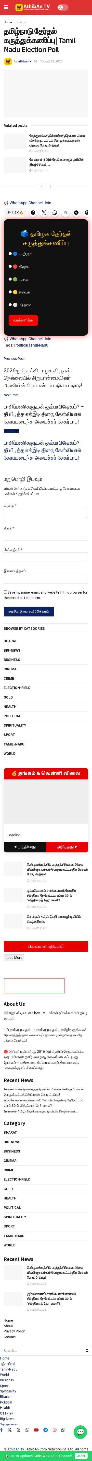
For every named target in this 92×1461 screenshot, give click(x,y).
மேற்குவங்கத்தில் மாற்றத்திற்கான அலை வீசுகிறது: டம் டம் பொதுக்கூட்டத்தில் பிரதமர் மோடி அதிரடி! (57, 140)
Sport (9, 735)
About (8, 1326)
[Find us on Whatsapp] (27, 1430)
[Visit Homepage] (33, 7)
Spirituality (15, 725)
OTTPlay (6, 1413)
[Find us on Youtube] (36, 1430)
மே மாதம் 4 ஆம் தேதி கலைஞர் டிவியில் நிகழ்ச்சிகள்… (41, 1111)
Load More (14, 958)
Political (21, 22)
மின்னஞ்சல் (13, 550)
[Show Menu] (6, 7)
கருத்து (10, 505)
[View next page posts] (50, 186)
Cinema (10, 669)
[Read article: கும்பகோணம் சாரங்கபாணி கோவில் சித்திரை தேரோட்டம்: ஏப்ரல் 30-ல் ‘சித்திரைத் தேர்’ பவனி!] (13, 895)
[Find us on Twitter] (9, 1430)
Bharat (10, 641)
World (9, 754)
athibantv (24, 61)
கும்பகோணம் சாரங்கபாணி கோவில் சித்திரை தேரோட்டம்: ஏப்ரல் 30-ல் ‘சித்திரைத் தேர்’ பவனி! (51, 895)
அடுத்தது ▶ (67, 847)
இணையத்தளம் (15, 571)
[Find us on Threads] (19, 1430)
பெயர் (9, 528)
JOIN (81, 1456)
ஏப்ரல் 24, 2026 (38, 151)
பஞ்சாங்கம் (7, 1364)
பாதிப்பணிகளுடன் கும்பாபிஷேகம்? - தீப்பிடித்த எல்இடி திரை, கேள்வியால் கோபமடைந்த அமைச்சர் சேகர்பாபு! (43, 450)
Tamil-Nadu (38, 345)
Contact (10, 1337)
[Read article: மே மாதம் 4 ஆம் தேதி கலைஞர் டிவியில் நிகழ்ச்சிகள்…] (15, 165)
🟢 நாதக (18, 279)
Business (12, 660)
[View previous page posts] (41, 186)
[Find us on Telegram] (45, 1430)
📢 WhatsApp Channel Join (27, 203)
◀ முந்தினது (25, 847)
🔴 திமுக (19, 266)
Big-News (12, 650)
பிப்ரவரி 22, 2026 (51, 61)
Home (8, 22)
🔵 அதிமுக (20, 254)
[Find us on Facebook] (1, 1430)
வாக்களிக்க (23, 320)
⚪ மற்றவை (20, 305)
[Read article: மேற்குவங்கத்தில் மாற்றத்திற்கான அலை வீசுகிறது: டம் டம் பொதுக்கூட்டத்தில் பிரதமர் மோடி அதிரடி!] (15, 141)
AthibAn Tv (16, 1449)
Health (10, 707)
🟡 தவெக (19, 292)
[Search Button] (87, 1351)
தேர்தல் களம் (9, 1424)
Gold (8, 697)
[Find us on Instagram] (54, 1430)
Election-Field (17, 688)
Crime (9, 678)
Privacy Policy (14, 1331)
